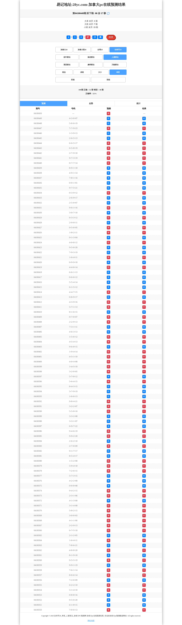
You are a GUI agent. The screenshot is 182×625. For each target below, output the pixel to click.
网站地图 (91, 621)
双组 (108, 80)
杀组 (82, 72)
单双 (118, 72)
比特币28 (118, 50)
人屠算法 (115, 57)
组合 (64, 72)
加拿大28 (64, 50)
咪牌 (111, 37)
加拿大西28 (82, 50)
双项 (73, 80)
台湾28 (100, 50)
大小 (100, 72)
